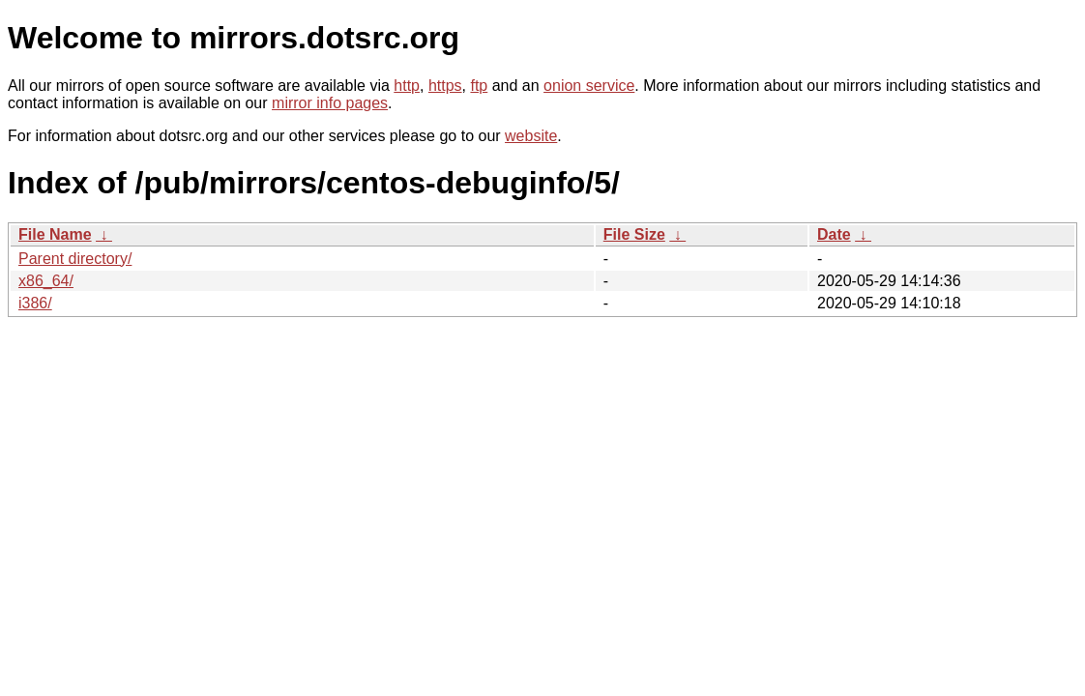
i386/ (35, 303)
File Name (55, 234)
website (531, 136)
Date (834, 234)
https (445, 85)
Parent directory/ (75, 258)
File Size (634, 234)
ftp (478, 85)
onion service (588, 85)
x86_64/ (45, 281)
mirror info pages (330, 103)
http (407, 85)
